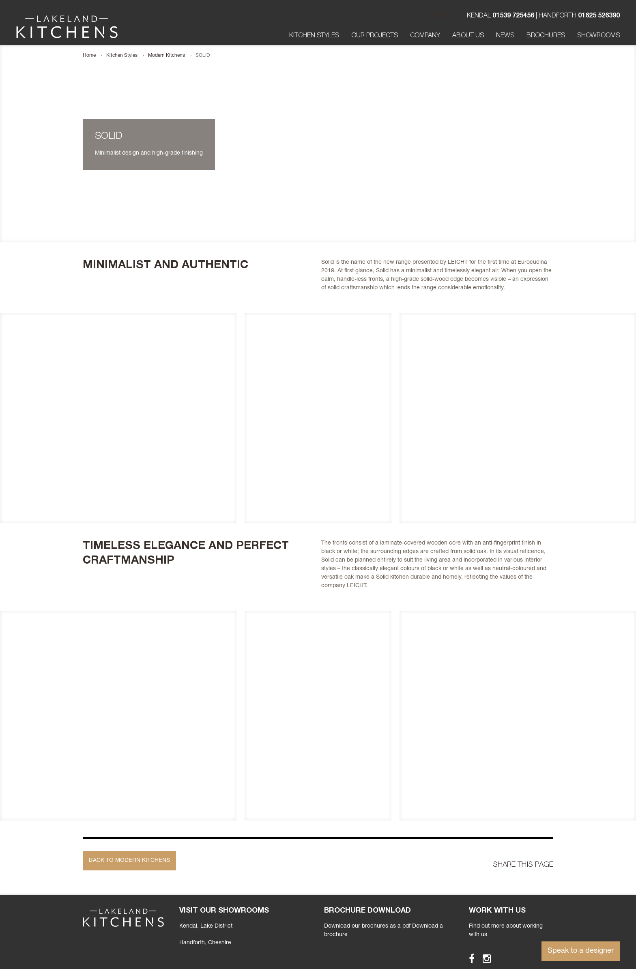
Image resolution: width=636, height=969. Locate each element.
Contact (442, 16)
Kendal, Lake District (205, 926)
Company (425, 36)
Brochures (545, 36)
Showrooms (598, 36)
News (505, 36)
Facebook (468, 958)
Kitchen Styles (314, 36)
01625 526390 (599, 16)
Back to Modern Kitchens (129, 860)
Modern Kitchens (166, 55)
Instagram (483, 958)
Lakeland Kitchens (67, 26)
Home (89, 55)
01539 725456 (513, 16)
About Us (468, 36)
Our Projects (374, 36)
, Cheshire (205, 943)
